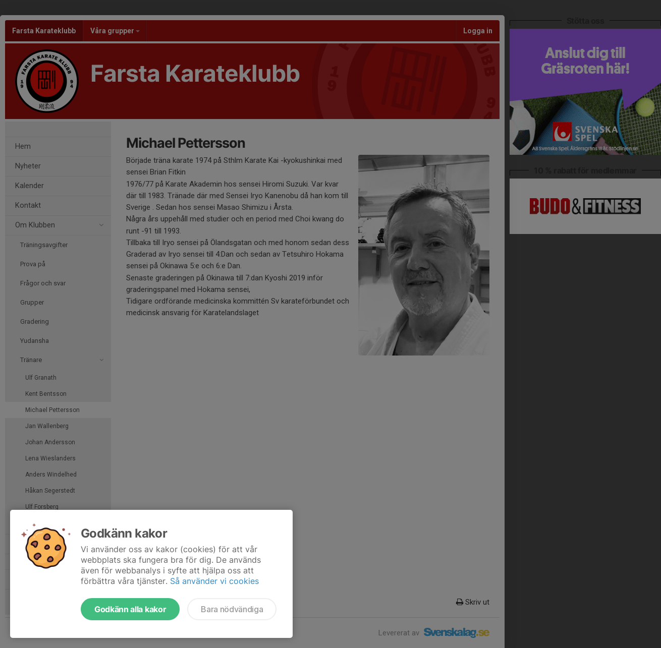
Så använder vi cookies (214, 581)
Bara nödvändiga (232, 609)
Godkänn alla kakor (130, 609)
